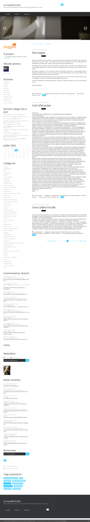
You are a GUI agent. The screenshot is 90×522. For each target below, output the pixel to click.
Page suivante (82, 241)
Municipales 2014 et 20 (10, 236)
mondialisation (7, 234)
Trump (5, 259)
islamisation (7, 483)
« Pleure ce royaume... (9, 435)
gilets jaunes (7, 195)
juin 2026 (6, 84)
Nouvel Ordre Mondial (9, 239)
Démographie (7, 181)
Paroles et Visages (16, 124)
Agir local (6, 166)
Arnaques (6, 124)
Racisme (6, 249)
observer (49, 197)
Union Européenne (9, 265)
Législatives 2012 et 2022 (10, 214)
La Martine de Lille (8, 210)
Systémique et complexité (10, 257)
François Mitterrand (15, 311)
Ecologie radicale (8, 183)
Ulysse (12, 317)
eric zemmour (7, 489)
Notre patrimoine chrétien (17, 278)
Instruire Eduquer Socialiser (11, 201)
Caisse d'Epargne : (8, 133)
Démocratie (7, 179)
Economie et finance (9, 185)
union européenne (18, 483)
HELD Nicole (7, 338)
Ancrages (38, 52)
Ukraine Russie (7, 261)
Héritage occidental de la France (12, 402)
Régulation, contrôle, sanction (11, 251)
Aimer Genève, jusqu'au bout (11, 114)
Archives (17, 14)
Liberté (23, 114)
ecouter (44, 197)
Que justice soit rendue (10, 385)
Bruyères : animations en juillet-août (13, 138)
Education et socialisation (10, 187)
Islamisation (7, 206)
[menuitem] (8, 14)
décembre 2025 (8, 96)
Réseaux (6, 253)
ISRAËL (5, 416)
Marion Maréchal (8, 230)
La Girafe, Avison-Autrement (15, 139)
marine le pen (8, 486)
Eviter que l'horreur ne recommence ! (16, 285)
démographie (16, 489)
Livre (5, 222)
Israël (5, 208)
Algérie (12, 305)
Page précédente (51, 241)
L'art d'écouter (41, 105)
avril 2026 (6, 88)
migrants (74, 233)
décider (54, 197)
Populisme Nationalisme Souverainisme (14, 243)
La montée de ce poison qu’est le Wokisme (15, 409)
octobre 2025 (7, 100)
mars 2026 (6, 90)
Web (5, 267)
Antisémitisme (7, 169)
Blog (5, 171)
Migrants (6, 232)
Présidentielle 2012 (9, 245)
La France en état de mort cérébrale (13, 390)
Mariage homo (7, 224)
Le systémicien (12, 5)
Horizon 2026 (7, 197)
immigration (7, 480)
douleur (34, 95)
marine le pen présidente (10, 478)
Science (5, 255)
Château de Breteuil (9, 116)
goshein (6, 278)
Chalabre (6, 131)
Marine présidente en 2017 (11, 228)
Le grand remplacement (10, 212)
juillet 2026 (6, 82)
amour (38, 95)
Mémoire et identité (15, 324)
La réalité (12, 331)
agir (58, 197)
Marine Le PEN (7, 226)
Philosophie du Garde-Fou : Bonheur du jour (14, 126)
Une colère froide (43, 207)
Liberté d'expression (9, 220)
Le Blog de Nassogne (11, 136)
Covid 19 (6, 175)
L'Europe (6, 397)
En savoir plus (63, 520)
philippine (68, 233)
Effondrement (7, 189)
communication (8, 173)
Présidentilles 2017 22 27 (10, 247)
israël (21, 478)
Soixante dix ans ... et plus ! (10, 442)
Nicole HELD (7, 298)
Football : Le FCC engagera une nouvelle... (14, 129)
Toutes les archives (8, 103)
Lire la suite (7, 58)
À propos (26, 14)
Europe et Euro (8, 191)
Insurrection (7, 203)
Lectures (6, 126)
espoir (82, 93)
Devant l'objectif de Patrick (13, 122)
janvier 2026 (7, 94)
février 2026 (7, 92)
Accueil (8, 14)
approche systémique (19, 480)
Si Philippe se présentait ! (16, 293)
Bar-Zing (17, 133)
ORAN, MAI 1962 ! (8, 421)
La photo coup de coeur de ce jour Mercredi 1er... (16, 121)
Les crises (6, 218)
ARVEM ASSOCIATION (22, 116)
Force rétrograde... (8, 119)
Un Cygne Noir (7, 263)
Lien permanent (37, 93)
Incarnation (18, 119)
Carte (7, 345)
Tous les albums (7, 73)
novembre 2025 (8, 98)
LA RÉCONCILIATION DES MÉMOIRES (13, 428)
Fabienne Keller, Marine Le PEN (12, 193)
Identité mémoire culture (10, 199)
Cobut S (6, 311)
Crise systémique (8, 177)
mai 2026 (6, 86)
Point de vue (7, 241)
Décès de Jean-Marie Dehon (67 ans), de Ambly (16, 135)
